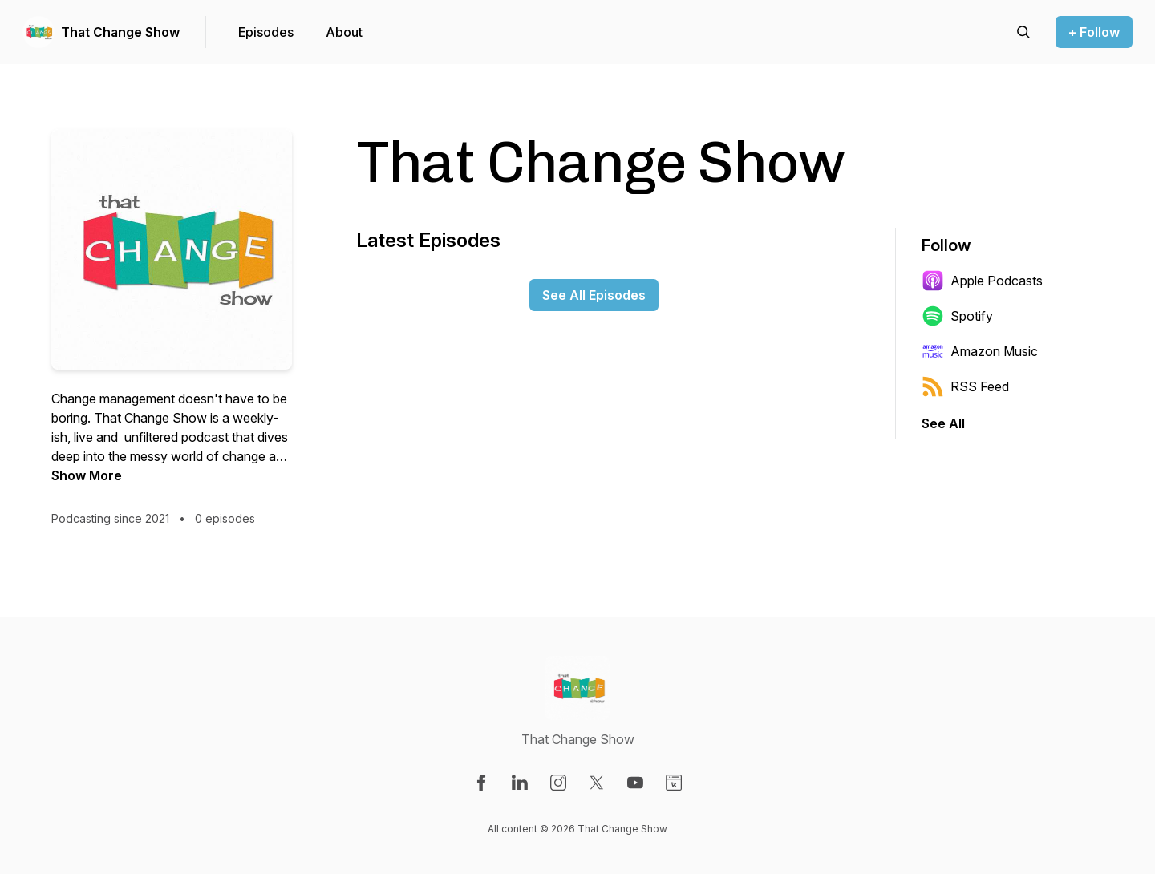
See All (943, 423)
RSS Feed (965, 386)
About (344, 32)
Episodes (266, 32)
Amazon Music (980, 351)
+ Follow (1094, 32)
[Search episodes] (1023, 32)
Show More (86, 475)
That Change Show (120, 32)
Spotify (957, 316)
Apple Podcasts (982, 280)
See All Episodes (594, 295)
